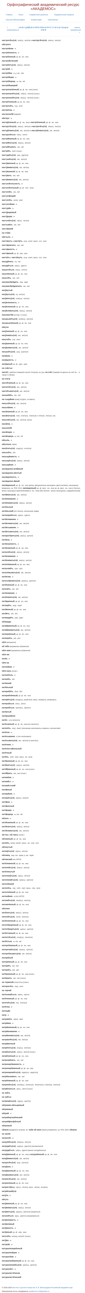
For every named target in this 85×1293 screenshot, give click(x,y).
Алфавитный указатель (38, 15)
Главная (9, 15)
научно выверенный (76, 28)
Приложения (53, 20)
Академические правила (64, 15)
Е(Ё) (29, 27)
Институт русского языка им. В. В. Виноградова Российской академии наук (42, 1288)
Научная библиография (15, 20)
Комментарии (36, 20)
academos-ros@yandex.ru (39, 1291)
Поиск (20, 15)
